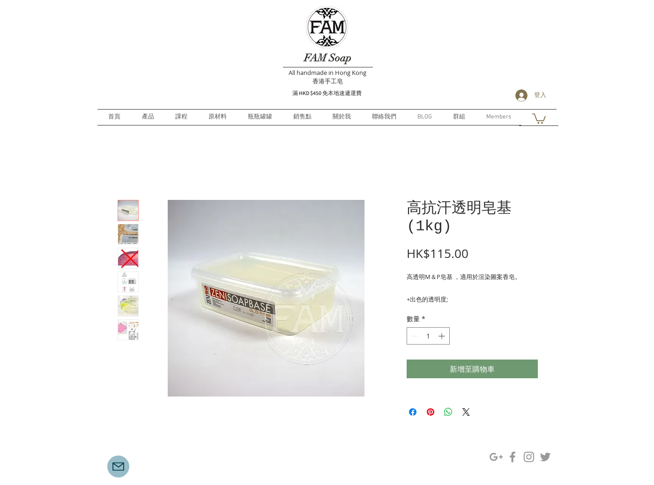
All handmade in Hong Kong (327, 72)
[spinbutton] (428, 336)
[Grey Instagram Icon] (529, 457)
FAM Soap (327, 57)
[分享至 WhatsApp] (448, 412)
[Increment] (442, 336)
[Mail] (118, 467)
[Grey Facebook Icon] (512, 457)
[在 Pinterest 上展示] (430, 412)
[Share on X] (466, 412)
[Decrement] (414, 336)
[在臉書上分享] (412, 412)
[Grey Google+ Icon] (496, 457)
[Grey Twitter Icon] (545, 457)
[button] (539, 118)
